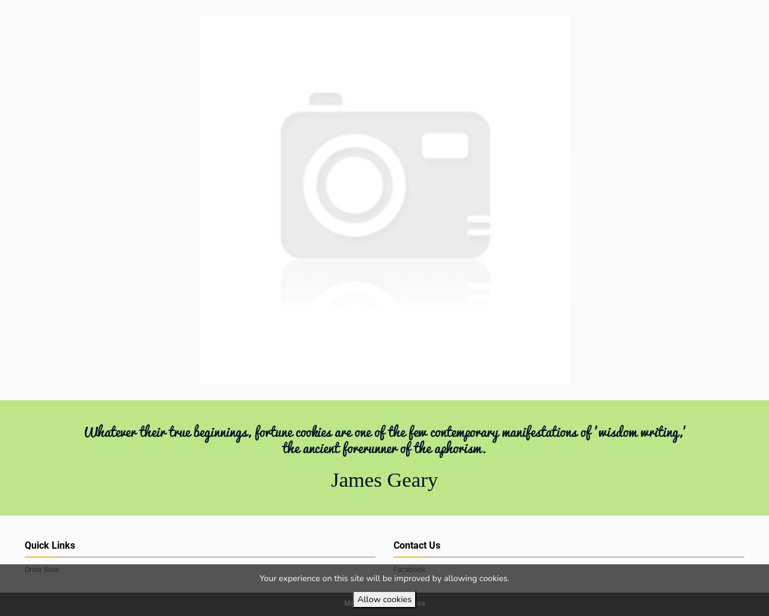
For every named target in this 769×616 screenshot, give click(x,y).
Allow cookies (384, 599)
